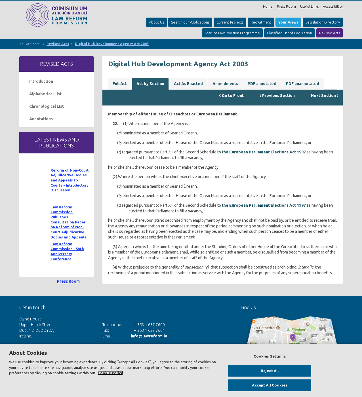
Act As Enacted (188, 83)
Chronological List (46, 106)
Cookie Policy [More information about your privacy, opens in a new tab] (110, 373)
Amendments (225, 83)
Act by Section (150, 83)
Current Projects (229, 22)
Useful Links (309, 6)
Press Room (286, 6)
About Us (156, 22)
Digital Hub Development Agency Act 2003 (112, 44)
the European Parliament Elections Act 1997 (264, 152)
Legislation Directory (323, 22)
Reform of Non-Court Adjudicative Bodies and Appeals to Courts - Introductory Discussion (69, 180)
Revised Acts (329, 33)
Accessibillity (333, 6)
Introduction (41, 81)
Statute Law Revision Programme (232, 33)
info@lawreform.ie (149, 336)
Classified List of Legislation (289, 33)
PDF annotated (262, 83)
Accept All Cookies (269, 385)
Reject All (270, 371)
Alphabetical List (45, 94)
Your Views (288, 22)
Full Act (120, 83)
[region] (181, 370)
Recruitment (261, 22)
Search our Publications (190, 22)
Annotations (41, 119)
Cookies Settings (270, 356)
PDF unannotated (302, 83)
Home (268, 6)
